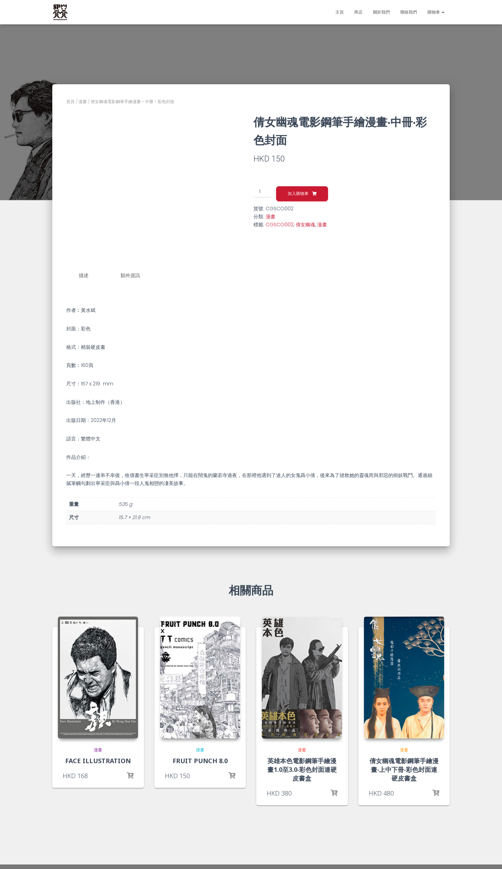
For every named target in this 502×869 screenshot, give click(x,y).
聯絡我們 (408, 12)
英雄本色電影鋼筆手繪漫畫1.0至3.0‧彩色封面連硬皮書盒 (302, 768)
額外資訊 (130, 275)
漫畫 (82, 101)
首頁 (70, 101)
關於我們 (381, 12)
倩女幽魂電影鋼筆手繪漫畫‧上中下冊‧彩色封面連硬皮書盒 (404, 768)
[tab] (89, 276)
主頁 (339, 12)
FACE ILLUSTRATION (98, 759)
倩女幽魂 (305, 224)
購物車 (435, 12)
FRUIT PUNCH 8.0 (200, 759)
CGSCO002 (280, 224)
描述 (84, 275)
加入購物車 (298, 193)
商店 (358, 12)
